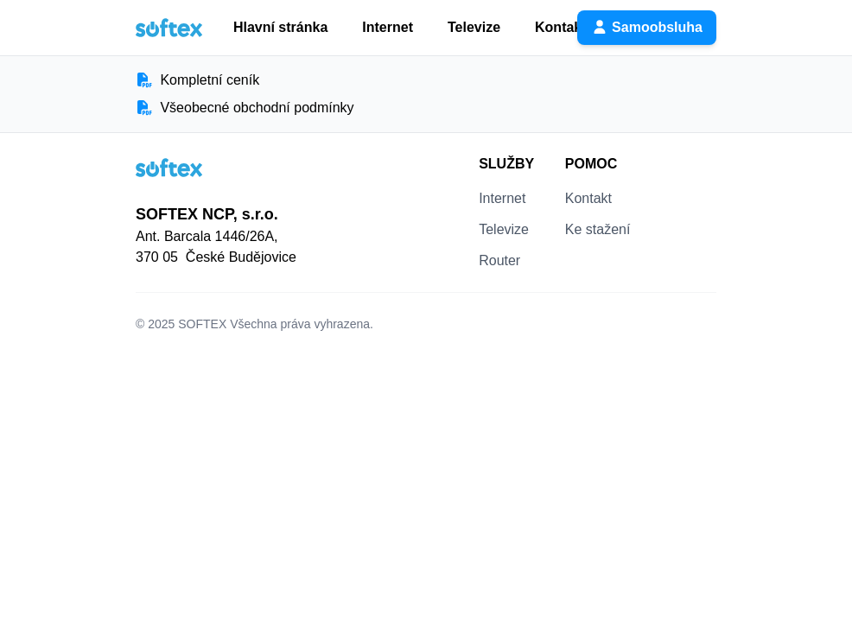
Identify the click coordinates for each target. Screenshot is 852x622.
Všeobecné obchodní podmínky (245, 107)
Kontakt (561, 27)
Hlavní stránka (280, 27)
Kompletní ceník (197, 80)
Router (499, 260)
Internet (387, 27)
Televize (474, 27)
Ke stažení (598, 229)
